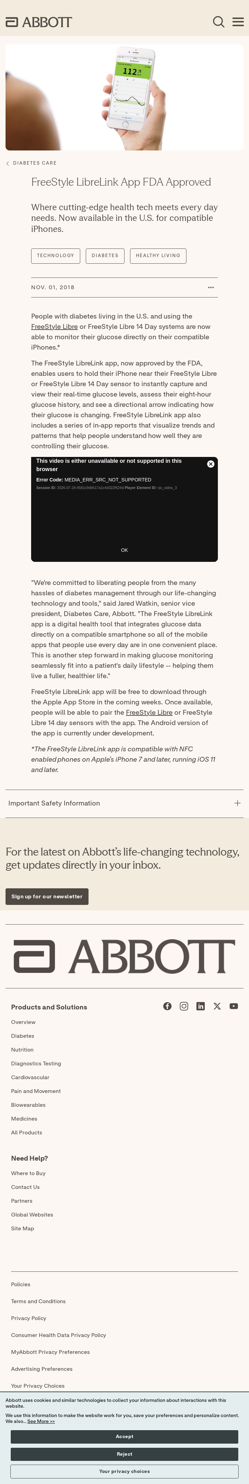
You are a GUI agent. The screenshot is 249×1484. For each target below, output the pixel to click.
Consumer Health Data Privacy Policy (58, 1335)
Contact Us (25, 1187)
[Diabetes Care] (35, 163)
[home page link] (39, 22)
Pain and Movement (36, 1091)
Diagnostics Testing (36, 1063)
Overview (23, 1022)
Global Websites (32, 1215)
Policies (20, 1284)
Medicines (24, 1119)
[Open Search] (218, 22)
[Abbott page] (167, 1008)
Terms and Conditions (38, 1301)
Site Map (22, 1228)
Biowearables (28, 1105)
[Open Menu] (237, 22)
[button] (211, 287)
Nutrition (22, 1050)
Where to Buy (28, 1173)
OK (124, 550)
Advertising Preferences (42, 1369)
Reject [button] (124, 1454)
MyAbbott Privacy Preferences (50, 1352)
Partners (22, 1201)
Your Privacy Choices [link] (38, 1386)
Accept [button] (124, 1436)
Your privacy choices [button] (124, 1471)
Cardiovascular (30, 1077)
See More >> (41, 1421)
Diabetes (22, 1036)
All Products (26, 1132)
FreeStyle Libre (54, 326)
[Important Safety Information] (237, 804)
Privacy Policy (28, 1318)
